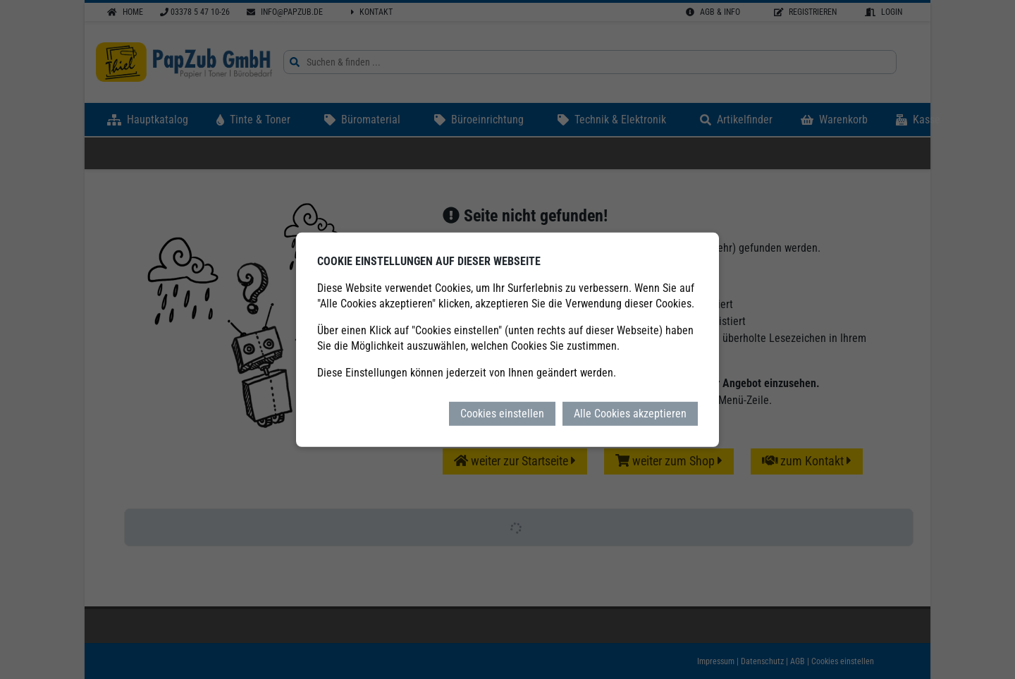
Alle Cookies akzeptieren (630, 413)
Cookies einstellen (502, 413)
